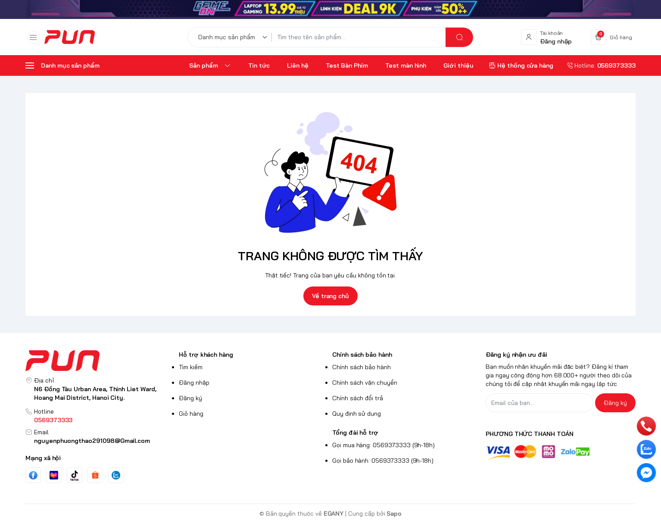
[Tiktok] (74, 475)
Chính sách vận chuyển (364, 382)
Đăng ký (190, 398)
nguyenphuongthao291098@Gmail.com (92, 441)
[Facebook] (33, 475)
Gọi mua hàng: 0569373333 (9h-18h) (383, 445)
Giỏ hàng (191, 413)
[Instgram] (95, 475)
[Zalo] (116, 475)
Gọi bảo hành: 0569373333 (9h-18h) (382, 460)
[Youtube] (54, 475)
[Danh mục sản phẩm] (234, 37)
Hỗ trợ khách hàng (206, 354)
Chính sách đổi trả (357, 398)
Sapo (394, 513)
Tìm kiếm (191, 367)
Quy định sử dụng (356, 413)
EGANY (334, 513)
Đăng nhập (194, 382)
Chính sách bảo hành (362, 354)
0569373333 (53, 420)
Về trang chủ (330, 296)
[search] (459, 37)
